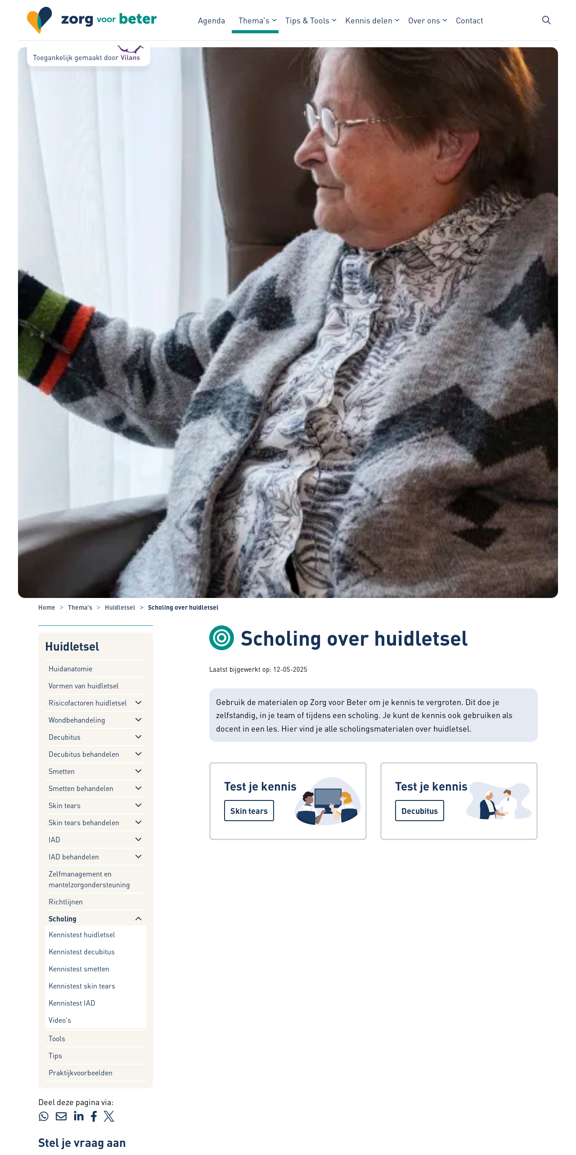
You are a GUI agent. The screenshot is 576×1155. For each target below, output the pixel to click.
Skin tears (65, 805)
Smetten (62, 771)
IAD (54, 839)
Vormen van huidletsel (84, 685)
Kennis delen (368, 20)
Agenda (211, 20)
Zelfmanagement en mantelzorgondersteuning (89, 879)
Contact (469, 20)
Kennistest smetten (79, 968)
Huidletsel (72, 646)
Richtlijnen (66, 901)
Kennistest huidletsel (82, 934)
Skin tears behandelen (84, 822)
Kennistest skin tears (82, 985)
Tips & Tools (307, 20)
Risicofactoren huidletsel (88, 702)
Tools (57, 1038)
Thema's (254, 20)
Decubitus (65, 737)
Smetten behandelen (81, 788)
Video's (60, 1020)
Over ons (424, 20)
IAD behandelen (74, 856)
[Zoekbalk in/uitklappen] (546, 20)
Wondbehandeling (77, 719)
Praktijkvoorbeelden (80, 1072)
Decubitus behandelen (84, 754)
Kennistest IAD (72, 1002)
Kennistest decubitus (82, 951)
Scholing (62, 918)
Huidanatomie (70, 668)
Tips (55, 1055)
